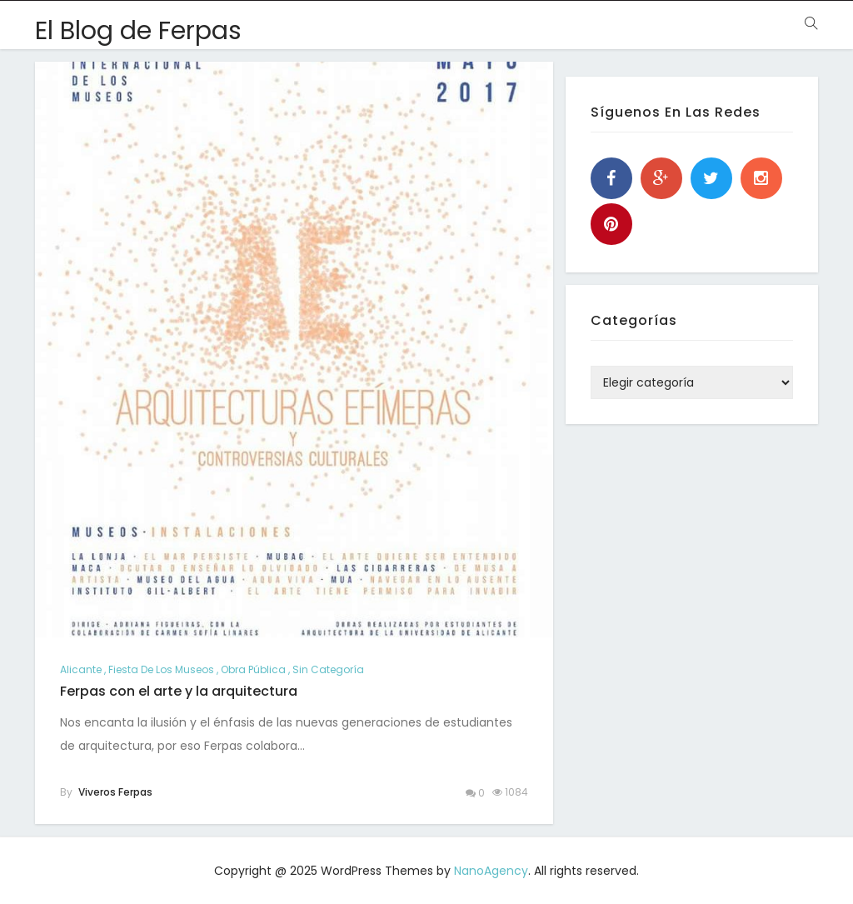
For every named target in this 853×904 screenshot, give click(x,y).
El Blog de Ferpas (138, 30)
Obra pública (253, 669)
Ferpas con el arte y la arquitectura (178, 691)
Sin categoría (328, 669)
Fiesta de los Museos (161, 669)
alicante (81, 669)
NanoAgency (491, 870)
